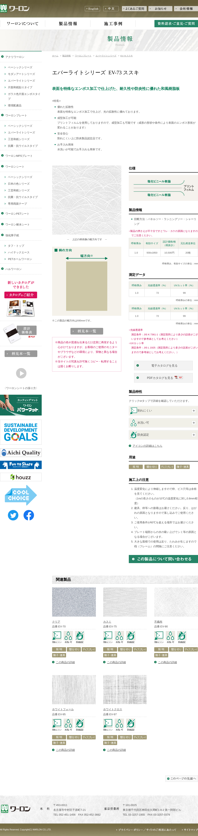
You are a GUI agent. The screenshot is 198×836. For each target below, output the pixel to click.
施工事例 (113, 24)
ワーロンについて (22, 24)
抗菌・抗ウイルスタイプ (23, 145)
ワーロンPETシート (17, 213)
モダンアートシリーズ (21, 74)
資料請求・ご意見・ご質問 (176, 23)
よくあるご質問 (134, 8)
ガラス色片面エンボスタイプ (24, 96)
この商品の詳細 (65, 662)
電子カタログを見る (164, 365)
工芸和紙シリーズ (19, 139)
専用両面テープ (17, 203)
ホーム (55, 56)
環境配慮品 (14, 105)
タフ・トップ (16, 245)
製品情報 (67, 24)
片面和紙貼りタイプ (20, 87)
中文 (111, 8)
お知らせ (160, 8)
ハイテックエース (19, 252)
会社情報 (186, 8)
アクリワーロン (14, 56)
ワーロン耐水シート (17, 224)
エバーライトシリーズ (105, 56)
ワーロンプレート (83, 56)
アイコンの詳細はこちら (147, 445)
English (92, 8)
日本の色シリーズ (19, 183)
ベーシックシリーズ (20, 67)
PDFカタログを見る (160, 377)
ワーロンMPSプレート (19, 155)
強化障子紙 (12, 235)
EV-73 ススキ (126, 56)
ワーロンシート (14, 166)
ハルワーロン (13, 269)
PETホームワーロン (20, 259)
